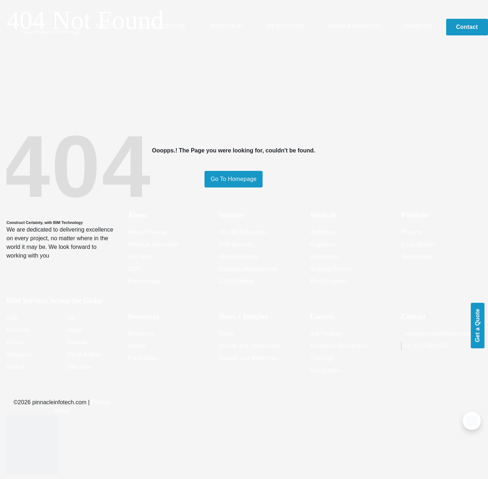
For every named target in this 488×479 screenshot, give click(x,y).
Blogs (226, 334)
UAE (12, 318)
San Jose (79, 367)
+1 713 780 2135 (424, 346)
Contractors (325, 257)
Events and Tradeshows (250, 346)
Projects (411, 232)
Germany (18, 330)
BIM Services (236, 244)
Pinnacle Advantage (153, 244)
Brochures (141, 334)
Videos (137, 346)
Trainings (322, 358)
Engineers (323, 244)
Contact (467, 27)
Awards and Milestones (248, 358)
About (105, 26)
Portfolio (226, 26)
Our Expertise (162, 26)
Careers (418, 26)
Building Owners (331, 269)
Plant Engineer (329, 281)
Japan (75, 330)
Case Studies (418, 244)
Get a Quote (477, 325)
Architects (322, 232)
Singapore (19, 354)
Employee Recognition (339, 346)
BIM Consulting (238, 257)
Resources (285, 26)
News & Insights (354, 26)
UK (71, 318)
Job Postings (326, 334)
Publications (143, 358)
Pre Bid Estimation (243, 232)
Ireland (15, 367)
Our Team (140, 257)
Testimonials (417, 257)
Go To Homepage (233, 179)
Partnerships (144, 281)
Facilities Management (248, 269)
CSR (134, 269)
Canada (77, 342)
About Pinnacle (147, 232)
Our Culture (325, 370)
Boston (15, 342)
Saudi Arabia (83, 354)
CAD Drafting (236, 281)
